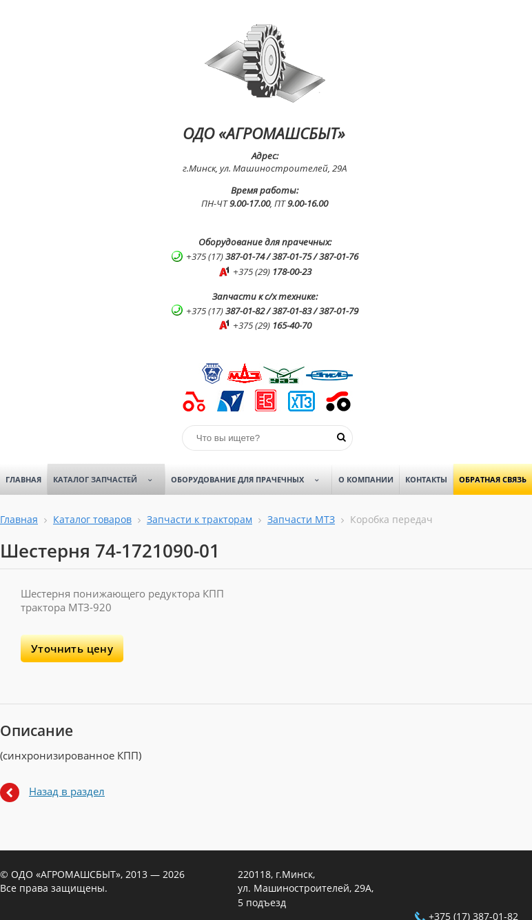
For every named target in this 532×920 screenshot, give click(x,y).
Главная (23, 479)
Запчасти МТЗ (301, 519)
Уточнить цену (72, 648)
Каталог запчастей (107, 479)
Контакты (426, 479)
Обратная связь (492, 479)
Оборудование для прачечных (250, 479)
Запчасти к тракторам (199, 519)
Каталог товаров (92, 519)
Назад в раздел (67, 791)
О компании (365, 479)
